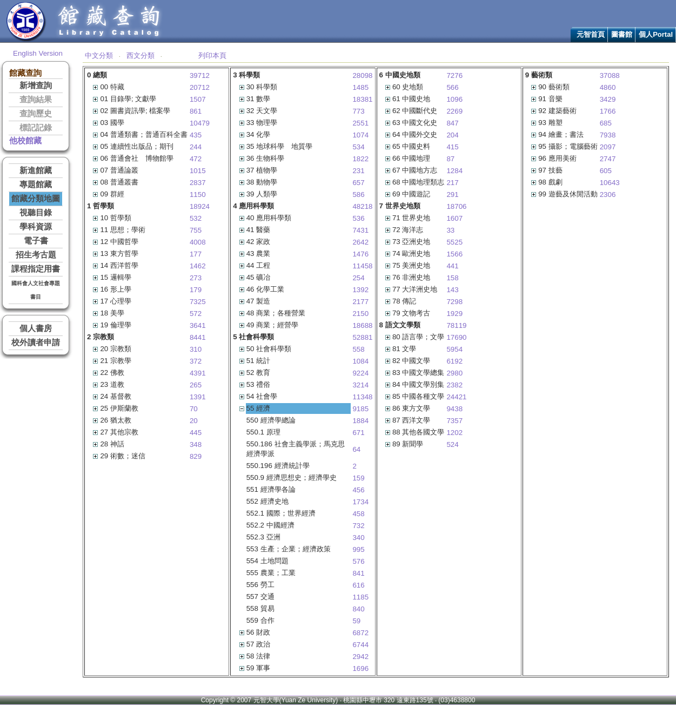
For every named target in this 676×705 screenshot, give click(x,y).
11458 (362, 266)
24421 (456, 397)
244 (196, 147)
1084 (360, 361)
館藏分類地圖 (35, 198)
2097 (608, 147)
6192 (454, 361)
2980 (454, 373)
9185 (360, 409)
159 (358, 478)
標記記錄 (35, 127)
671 (358, 433)
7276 (454, 75)
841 (358, 573)
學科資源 (35, 226)
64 (356, 449)
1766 (608, 111)
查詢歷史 (35, 113)
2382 (454, 385)
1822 (360, 159)
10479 (200, 123)
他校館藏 (25, 140)
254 (358, 278)
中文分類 (99, 55)
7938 (608, 135)
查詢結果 (35, 99)
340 (358, 537)
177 (196, 254)
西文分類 (140, 55)
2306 (608, 194)
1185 (360, 597)
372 (196, 361)
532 (196, 218)
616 (358, 585)
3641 (198, 325)
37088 (610, 75)
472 (196, 159)
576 (358, 561)
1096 (454, 99)
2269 (454, 111)
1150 (198, 194)
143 (452, 290)
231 (358, 171)
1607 (454, 218)
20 (194, 421)
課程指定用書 (35, 269)
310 (196, 349)
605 (606, 171)
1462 (198, 266)
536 (358, 218)
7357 (454, 421)
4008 (198, 242)
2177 (360, 302)
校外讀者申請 (35, 342)
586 (358, 194)
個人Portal (656, 34)
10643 (610, 183)
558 (358, 349)
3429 (608, 99)
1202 (454, 433)
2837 (198, 183)
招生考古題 (36, 255)
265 (196, 385)
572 (196, 313)
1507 (198, 99)
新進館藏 (35, 170)
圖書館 (621, 34)
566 (452, 87)
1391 (198, 397)
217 (452, 183)
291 (452, 194)
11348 (362, 397)
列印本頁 (212, 55)
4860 (608, 87)
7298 (454, 302)
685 (606, 123)
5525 (454, 242)
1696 (360, 668)
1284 (454, 171)
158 (452, 278)
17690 (456, 337)
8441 (198, 337)
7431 (360, 230)
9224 (360, 373)
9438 (454, 409)
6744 (360, 645)
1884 (360, 421)
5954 (454, 349)
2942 (360, 657)
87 (450, 159)
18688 (362, 325)
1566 (454, 254)
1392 (360, 290)
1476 (360, 254)
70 (194, 409)
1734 (360, 502)
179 (196, 290)
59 (356, 621)
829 (196, 456)
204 (452, 135)
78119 (456, 325)
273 (196, 278)
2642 (360, 242)
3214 (360, 385)
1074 (360, 135)
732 (358, 526)
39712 (200, 75)
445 (196, 433)
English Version (38, 53)
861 (196, 111)
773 (358, 111)
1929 (454, 313)
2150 (360, 313)
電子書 (36, 240)
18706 (456, 206)
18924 (200, 206)
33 (450, 230)
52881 (362, 337)
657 (358, 183)
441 (452, 266)
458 (358, 514)
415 (452, 147)
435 (196, 135)
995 (358, 549)
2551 (360, 123)
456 (358, 490)
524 (452, 444)
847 (452, 123)
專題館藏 (35, 184)
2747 (608, 159)
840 (358, 609)
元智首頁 (591, 34)
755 (196, 230)
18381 (362, 99)
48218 (362, 206)
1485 (360, 87)
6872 (360, 633)
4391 (198, 373)
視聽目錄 (35, 212)
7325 (198, 302)
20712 (200, 87)
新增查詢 (35, 85)
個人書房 (35, 328)
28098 (362, 75)
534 (358, 147)
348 (196, 444)
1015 (198, 171)
